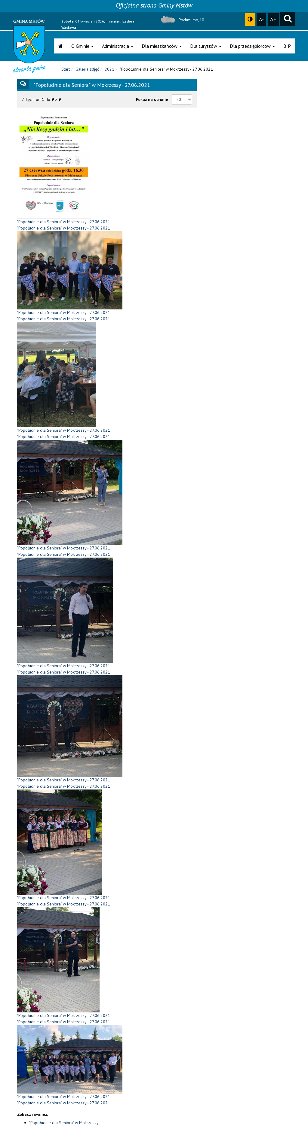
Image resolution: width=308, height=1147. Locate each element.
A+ (273, 19)
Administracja (117, 46)
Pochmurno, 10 (181, 20)
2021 (109, 69)
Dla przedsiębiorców (252, 46)
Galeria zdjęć (87, 69)
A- (261, 19)
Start (65, 69)
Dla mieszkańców (162, 46)
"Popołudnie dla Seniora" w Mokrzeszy (64, 1122)
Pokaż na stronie (152, 99)
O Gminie (82, 46)
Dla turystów (205, 46)
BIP (287, 46)
